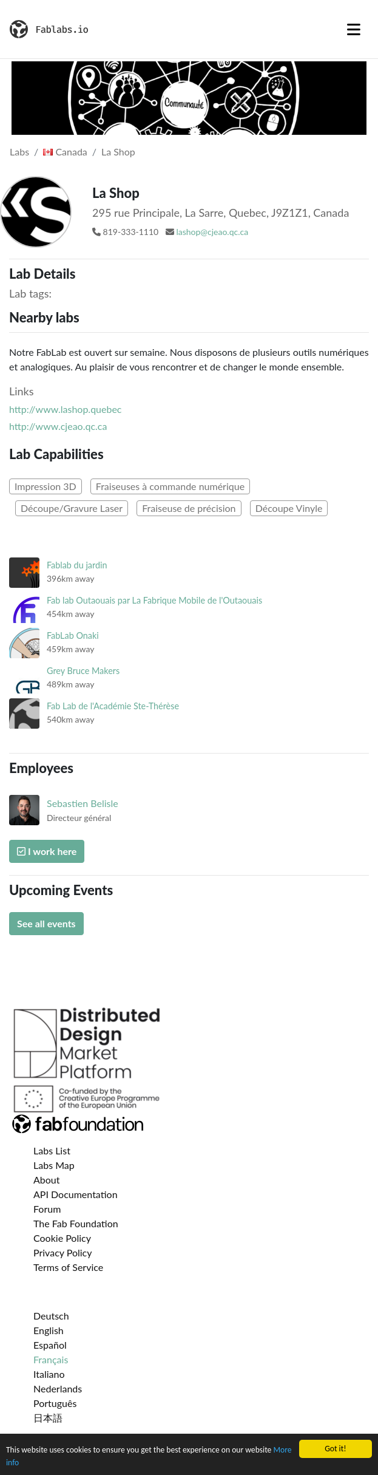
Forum (47, 1208)
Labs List (51, 1150)
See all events (46, 923)
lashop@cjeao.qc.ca (212, 232)
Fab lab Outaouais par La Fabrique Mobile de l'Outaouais (154, 600)
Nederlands (57, 1388)
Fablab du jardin (77, 565)
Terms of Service (68, 1267)
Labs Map (54, 1165)
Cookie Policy (62, 1238)
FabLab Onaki (73, 635)
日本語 (47, 1417)
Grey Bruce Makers (83, 671)
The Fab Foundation (75, 1223)
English (48, 1330)
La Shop (118, 151)
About (46, 1179)
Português (54, 1403)
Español (50, 1345)
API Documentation (75, 1194)
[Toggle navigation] (353, 29)
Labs (19, 151)
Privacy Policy (62, 1252)
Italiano (49, 1374)
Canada (65, 151)
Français (50, 1359)
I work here (46, 851)
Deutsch (51, 1315)
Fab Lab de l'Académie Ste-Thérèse (113, 706)
